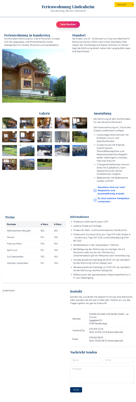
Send (76, 389)
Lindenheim (8, 290)
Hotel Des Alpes (112, 42)
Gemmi (87, 42)
